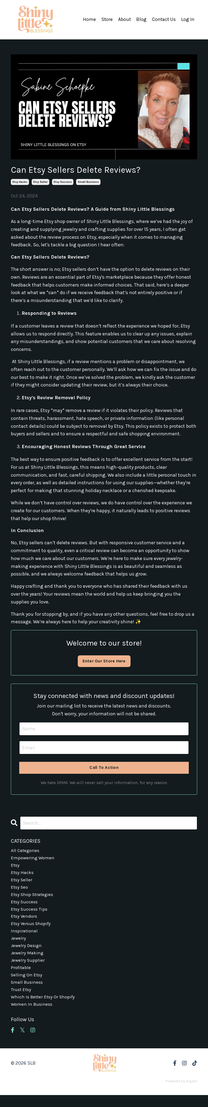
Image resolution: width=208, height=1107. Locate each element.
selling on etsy (27, 985)
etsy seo (20, 891)
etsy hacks (19, 182)
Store (106, 20)
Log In (187, 20)
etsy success (63, 182)
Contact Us (163, 20)
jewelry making (27, 961)
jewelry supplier (28, 969)
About (123, 20)
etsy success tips (30, 914)
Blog (141, 20)
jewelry (19, 945)
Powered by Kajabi (181, 1092)
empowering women (33, 859)
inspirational (25, 938)
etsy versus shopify (32, 930)
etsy (15, 867)
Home (88, 20)
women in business (32, 1016)
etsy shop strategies (33, 898)
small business (88, 182)
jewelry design (27, 953)
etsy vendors (24, 922)
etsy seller (40, 182)
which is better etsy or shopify (44, 1008)
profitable (21, 977)
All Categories (26, 851)
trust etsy (21, 1000)
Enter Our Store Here (104, 660)
